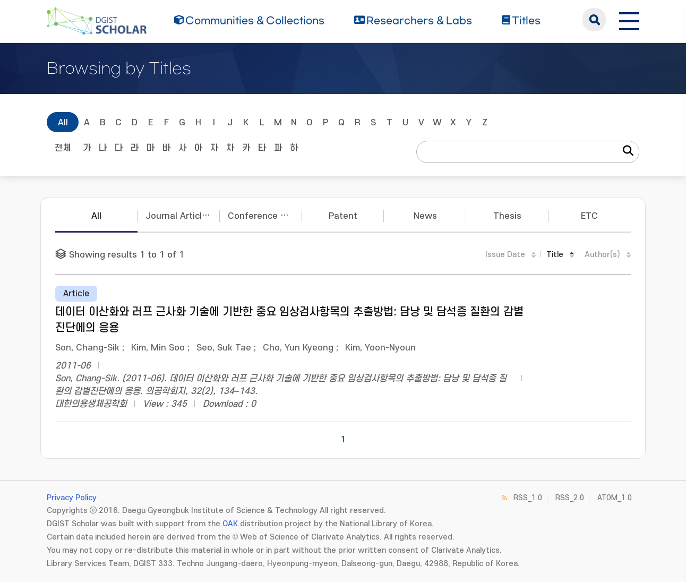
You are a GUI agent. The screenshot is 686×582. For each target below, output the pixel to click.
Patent (343, 216)
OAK (230, 523)
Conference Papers (265, 216)
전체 (63, 148)
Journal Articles (178, 216)
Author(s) (602, 254)
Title (554, 254)
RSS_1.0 (527, 498)
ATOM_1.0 (614, 498)
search (594, 19)
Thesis (507, 216)
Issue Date (505, 254)
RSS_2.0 (569, 498)
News (425, 216)
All (63, 122)
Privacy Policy (72, 497)
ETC (589, 216)
